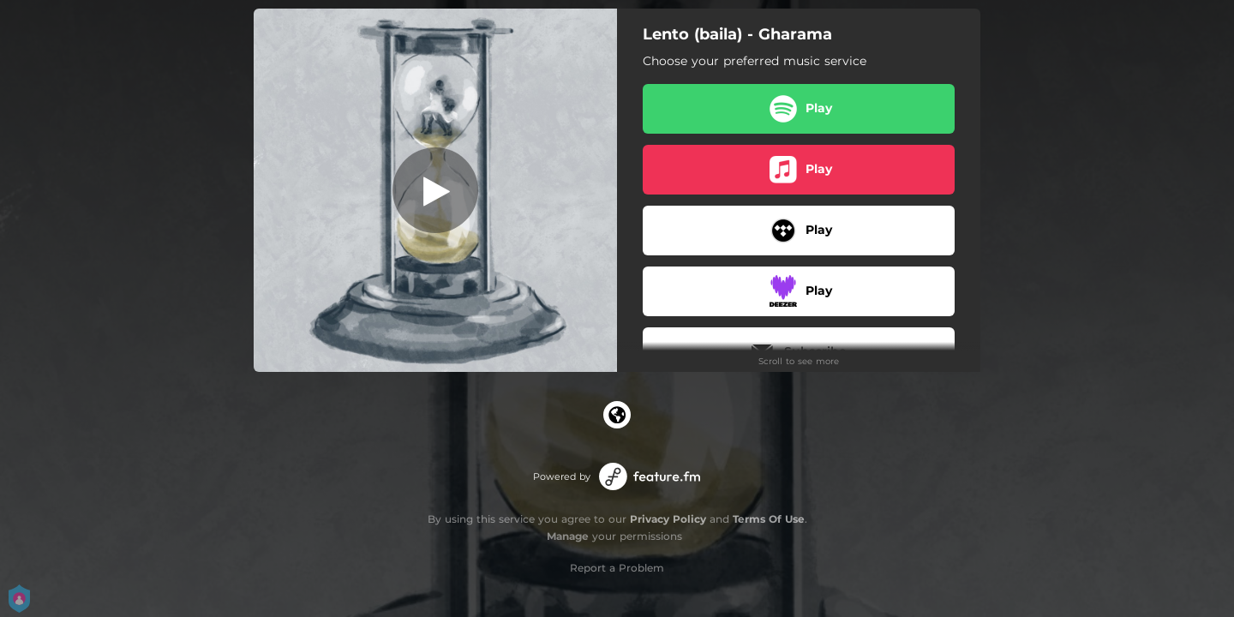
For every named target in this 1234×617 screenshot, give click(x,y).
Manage (568, 536)
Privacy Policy (668, 518)
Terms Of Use (769, 518)
